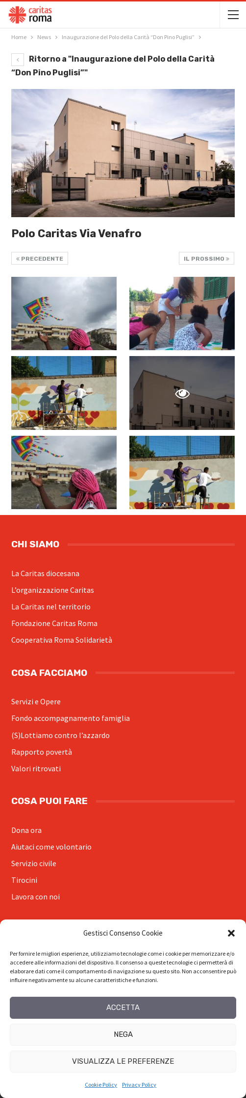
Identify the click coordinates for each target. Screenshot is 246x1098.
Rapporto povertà (41, 752)
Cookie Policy (101, 1084)
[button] (231, 933)
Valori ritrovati (36, 768)
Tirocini (24, 880)
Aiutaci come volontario (51, 847)
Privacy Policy (139, 1084)
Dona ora (26, 830)
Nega (123, 1034)
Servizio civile (33, 863)
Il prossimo (206, 258)
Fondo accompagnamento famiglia (70, 718)
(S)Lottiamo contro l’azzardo (60, 735)
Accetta (123, 1007)
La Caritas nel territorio (51, 606)
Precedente (39, 258)
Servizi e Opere (36, 701)
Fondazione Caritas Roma (54, 623)
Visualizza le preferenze (123, 1061)
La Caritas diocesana (45, 573)
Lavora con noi (35, 896)
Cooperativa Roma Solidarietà (61, 640)
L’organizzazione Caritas (52, 590)
